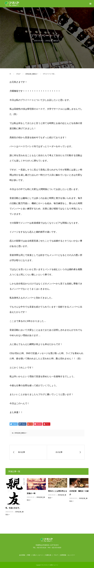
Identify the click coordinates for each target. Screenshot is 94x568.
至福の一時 (31, 493)
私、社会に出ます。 (13, 508)
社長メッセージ (38, 555)
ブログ (55, 555)
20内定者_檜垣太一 (52, 41)
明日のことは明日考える (57, 491)
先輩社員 (48, 555)
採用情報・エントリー (67, 555)
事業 (28, 555)
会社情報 (22, 555)
